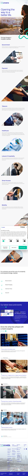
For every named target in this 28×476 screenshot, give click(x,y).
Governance (10, 456)
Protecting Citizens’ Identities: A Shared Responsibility (11, 401)
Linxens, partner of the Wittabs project (8, 349)
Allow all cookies (22, 247)
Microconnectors (15, 448)
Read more (17, 320)
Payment (18, 449)
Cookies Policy (24, 474)
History (9, 454)
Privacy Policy (18, 474)
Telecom (18, 451)
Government (19, 447)
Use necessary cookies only (5, 247)
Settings (24, 244)
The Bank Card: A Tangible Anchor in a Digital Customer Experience (13, 375)
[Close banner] (26, 227)
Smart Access (19, 457)
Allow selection (14, 247)
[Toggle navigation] (26, 3)
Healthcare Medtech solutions (6, 427)
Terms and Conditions (11, 474)
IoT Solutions (19, 461)
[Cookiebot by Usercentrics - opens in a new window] (21, 227)
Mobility (18, 459)
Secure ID (14, 456)
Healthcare (19, 453)
